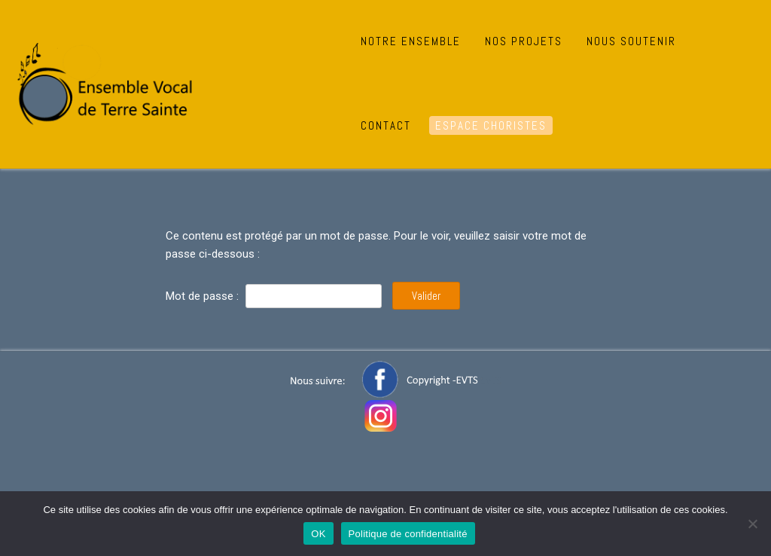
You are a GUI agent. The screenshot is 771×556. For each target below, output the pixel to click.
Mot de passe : (274, 296)
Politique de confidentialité (408, 533)
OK (318, 533)
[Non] (752, 523)
